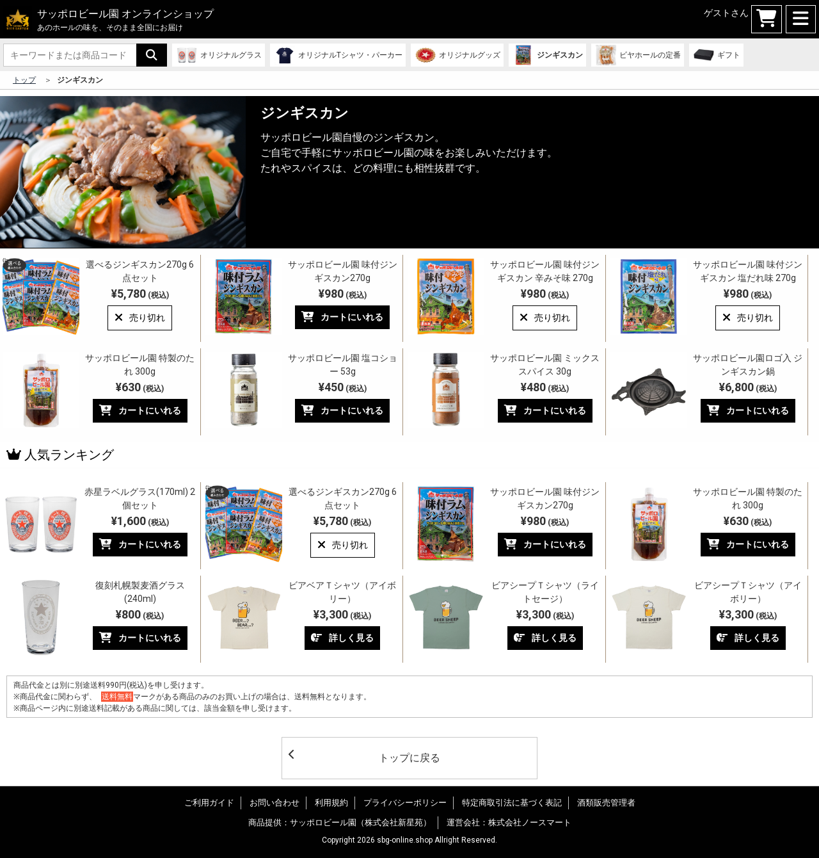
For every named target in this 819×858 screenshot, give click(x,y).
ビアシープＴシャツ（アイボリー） (748, 592)
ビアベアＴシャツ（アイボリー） (342, 592)
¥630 (140, 387)
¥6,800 (748, 387)
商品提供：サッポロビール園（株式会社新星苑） (339, 822)
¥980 (343, 293)
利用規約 (331, 802)
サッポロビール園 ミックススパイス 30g (545, 364)
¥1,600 (140, 521)
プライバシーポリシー (405, 802)
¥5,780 (140, 293)
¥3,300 (342, 614)
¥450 (343, 387)
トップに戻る (364, 756)
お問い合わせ (274, 802)
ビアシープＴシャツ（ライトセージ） (545, 592)
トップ (24, 80)
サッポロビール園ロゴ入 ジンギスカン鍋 (747, 364)
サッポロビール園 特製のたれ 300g (140, 364)
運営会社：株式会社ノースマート (509, 822)
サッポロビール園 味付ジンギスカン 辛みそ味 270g (545, 271)
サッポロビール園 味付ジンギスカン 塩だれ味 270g (747, 271)
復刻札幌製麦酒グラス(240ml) (140, 592)
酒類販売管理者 (606, 802)
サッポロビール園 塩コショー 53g (342, 364)
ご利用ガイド (209, 802)
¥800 (140, 614)
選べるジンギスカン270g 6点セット (140, 271)
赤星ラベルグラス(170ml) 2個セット (139, 498)
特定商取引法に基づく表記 (512, 802)
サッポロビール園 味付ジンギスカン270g (342, 271)
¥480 (545, 387)
